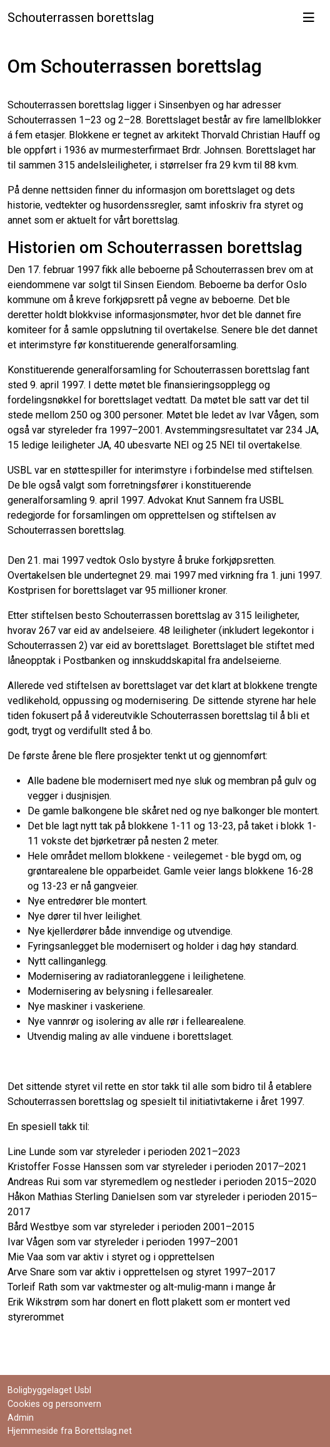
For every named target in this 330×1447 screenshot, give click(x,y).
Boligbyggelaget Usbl (49, 1390)
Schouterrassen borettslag (81, 17)
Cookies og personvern (54, 1404)
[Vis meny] (308, 17)
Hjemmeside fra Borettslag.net (70, 1431)
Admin (21, 1418)
